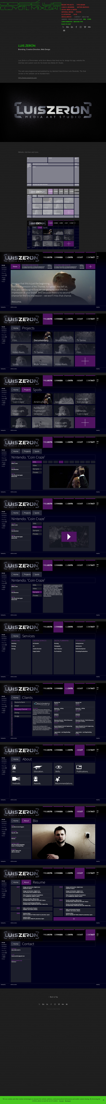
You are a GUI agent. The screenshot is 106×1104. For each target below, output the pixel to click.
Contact (77, 17)
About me (85, 17)
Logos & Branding (68, 7)
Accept (61, 1101)
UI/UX (75, 14)
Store (89, 19)
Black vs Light (66, 24)
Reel (84, 19)
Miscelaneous (66, 17)
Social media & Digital (69, 10)
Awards (64, 19)
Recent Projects (68, 5)
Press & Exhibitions (75, 19)
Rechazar (68, 1101)
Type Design (81, 5)
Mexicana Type (78, 21)
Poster (78, 12)
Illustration (66, 14)
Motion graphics (83, 7)
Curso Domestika (67, 21)
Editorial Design (67, 12)
